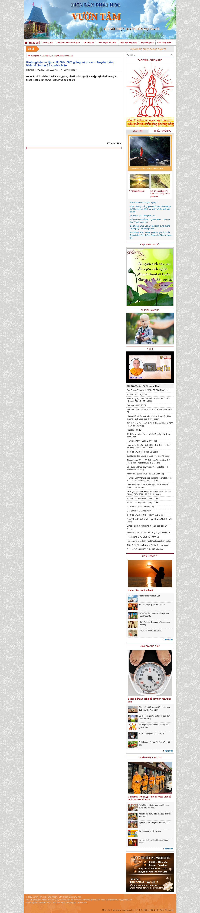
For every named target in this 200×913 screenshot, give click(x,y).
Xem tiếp (169, 639)
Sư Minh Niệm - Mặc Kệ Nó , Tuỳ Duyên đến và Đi (148, 533)
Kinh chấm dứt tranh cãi (140, 590)
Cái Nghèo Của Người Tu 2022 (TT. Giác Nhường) (148, 456)
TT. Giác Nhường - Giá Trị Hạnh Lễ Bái (143, 498)
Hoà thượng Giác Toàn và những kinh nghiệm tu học (149, 541)
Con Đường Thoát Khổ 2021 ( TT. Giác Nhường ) (147, 390)
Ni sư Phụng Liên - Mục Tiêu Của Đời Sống (145, 474)
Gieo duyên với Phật (107, 43)
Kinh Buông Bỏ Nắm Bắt (149, 596)
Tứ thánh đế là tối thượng (150, 831)
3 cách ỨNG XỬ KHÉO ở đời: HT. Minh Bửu (145, 549)
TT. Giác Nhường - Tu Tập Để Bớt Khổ (143, 452)
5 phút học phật (150, 556)
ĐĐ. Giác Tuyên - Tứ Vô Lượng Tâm (143, 386)
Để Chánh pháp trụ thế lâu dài (152, 604)
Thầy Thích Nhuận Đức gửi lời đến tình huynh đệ (148, 545)
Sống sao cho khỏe (150, 646)
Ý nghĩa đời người (136, 191)
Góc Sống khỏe (164, 43)
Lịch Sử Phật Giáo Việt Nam (139, 511)
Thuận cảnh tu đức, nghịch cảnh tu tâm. (146, 168)
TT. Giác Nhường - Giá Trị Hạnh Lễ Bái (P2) (145, 515)
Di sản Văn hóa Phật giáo (68, 43)
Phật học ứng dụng (128, 43)
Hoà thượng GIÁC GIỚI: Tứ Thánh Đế (143, 537)
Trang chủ (34, 42)
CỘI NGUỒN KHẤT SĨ (136, 405)
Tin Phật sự (89, 43)
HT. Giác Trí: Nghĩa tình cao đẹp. (141, 507)
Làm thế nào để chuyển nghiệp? (144, 202)
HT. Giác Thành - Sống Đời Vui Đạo (142, 441)
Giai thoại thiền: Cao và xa (150, 631)
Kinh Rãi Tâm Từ (134, 430)
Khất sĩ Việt (48, 43)
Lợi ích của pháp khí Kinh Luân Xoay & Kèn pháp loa (160, 194)
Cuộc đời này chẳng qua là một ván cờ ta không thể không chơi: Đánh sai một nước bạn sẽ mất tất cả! (150, 209)
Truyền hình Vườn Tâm (63, 56)
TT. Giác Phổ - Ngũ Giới (137, 394)
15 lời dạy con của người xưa (142, 216)
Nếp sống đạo (147, 43)
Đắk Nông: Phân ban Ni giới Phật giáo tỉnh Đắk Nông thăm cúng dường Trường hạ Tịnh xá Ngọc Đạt (150, 235)
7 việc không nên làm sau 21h (151, 733)
